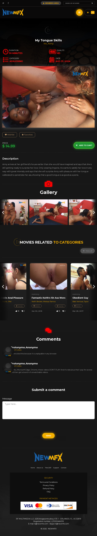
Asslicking (35, 294)
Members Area (51, 3)
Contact (63, 468)
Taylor (86, 301)
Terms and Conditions (49, 482)
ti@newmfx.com (41, 524)
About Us (40, 468)
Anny (50, 43)
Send (48, 436)
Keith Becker (37, 301)
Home (33, 468)
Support (56, 468)
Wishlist (9, 135)
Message (7, 398)
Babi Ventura (77, 301)
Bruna (5, 301)
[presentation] (3, 212)
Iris (45, 43)
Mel (9, 301)
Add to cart (84, 145)
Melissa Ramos (49, 301)
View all (87, 251)
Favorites (27, 135)
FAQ (48, 492)
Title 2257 (48, 468)
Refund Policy (48, 489)
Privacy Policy (48, 485)
